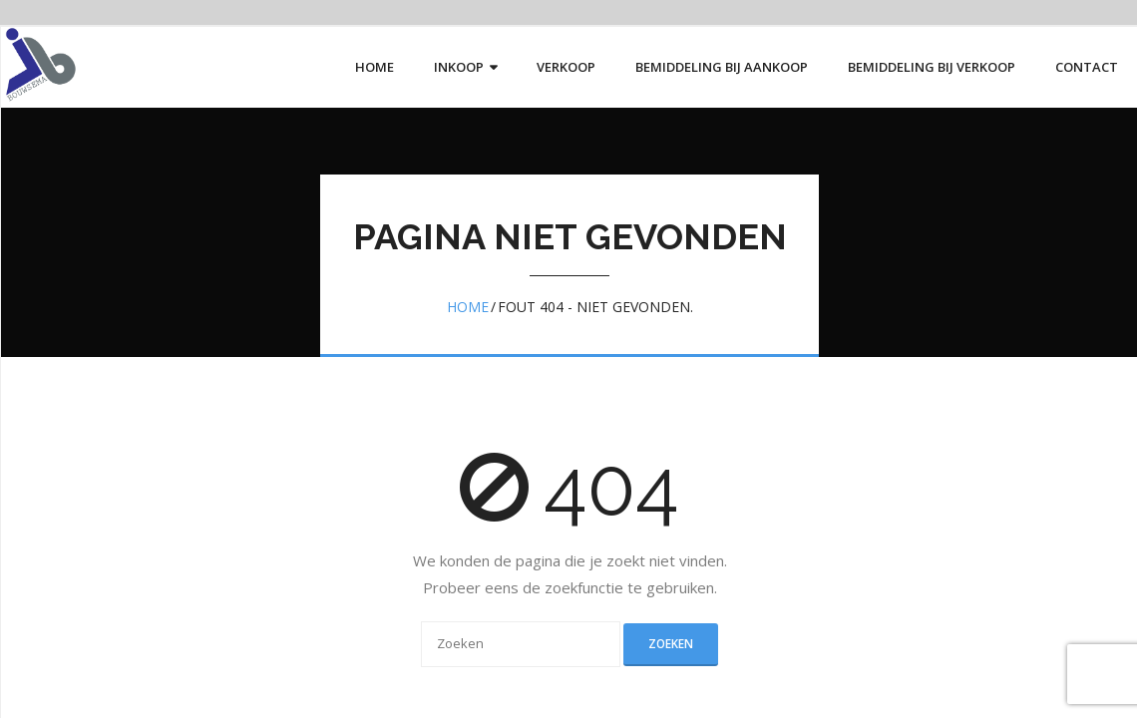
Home (468, 306)
